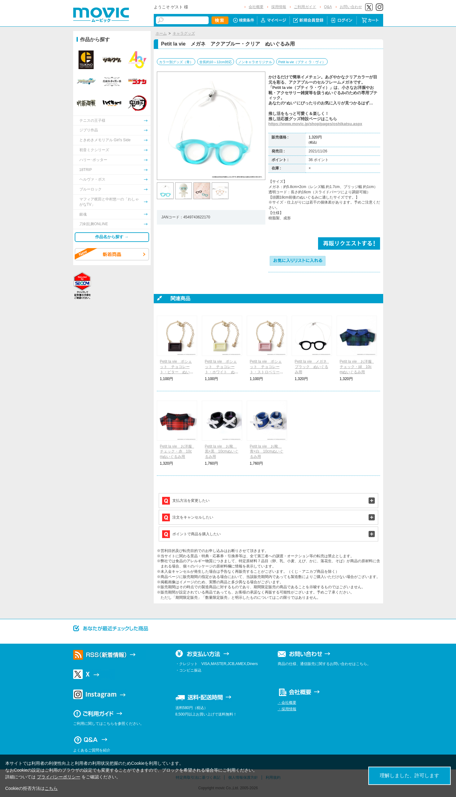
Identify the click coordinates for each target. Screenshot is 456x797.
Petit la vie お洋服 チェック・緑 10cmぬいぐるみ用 (357, 366)
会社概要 (256, 7)
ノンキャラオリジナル (255, 62)
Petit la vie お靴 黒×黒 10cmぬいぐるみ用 (221, 451)
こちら (51, 788)
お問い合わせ (351, 7)
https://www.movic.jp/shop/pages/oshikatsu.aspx (315, 123)
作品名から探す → (112, 236)
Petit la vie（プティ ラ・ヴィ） (302, 62)
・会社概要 (287, 702)
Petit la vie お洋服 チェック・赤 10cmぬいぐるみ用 (178, 451)
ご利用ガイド (305, 7)
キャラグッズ (184, 33)
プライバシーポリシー (58, 776)
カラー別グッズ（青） (176, 62)
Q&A (328, 7)
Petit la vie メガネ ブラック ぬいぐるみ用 (312, 366)
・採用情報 (287, 709)
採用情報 (278, 7)
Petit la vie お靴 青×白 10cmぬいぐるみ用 (266, 451)
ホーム (161, 33)
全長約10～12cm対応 (215, 62)
